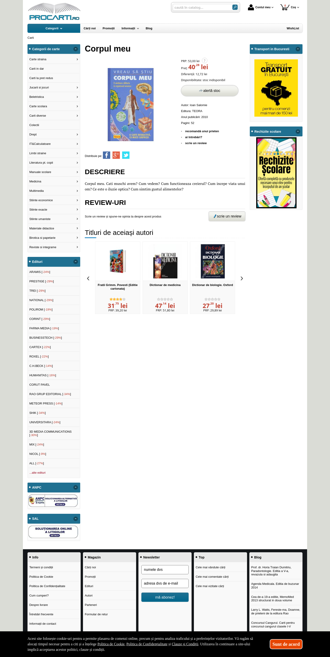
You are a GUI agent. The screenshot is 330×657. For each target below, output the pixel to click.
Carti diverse (37, 115)
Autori (89, 595)
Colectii (34, 125)
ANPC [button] (36, 487)
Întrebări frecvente (41, 614)
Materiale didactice (41, 228)
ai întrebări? (193, 137)
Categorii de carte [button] (46, 49)
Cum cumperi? (39, 595)
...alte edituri (37, 472)
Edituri (89, 586)
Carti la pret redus (41, 78)
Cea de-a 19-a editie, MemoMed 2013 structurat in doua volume (272, 598)
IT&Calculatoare (40, 144)
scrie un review (196, 143)
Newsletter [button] (151, 557)
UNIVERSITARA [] (44, 422)
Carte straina (37, 59)
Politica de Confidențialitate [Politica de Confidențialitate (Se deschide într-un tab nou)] (147, 644)
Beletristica (36, 97)
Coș (288, 7)
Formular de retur (96, 614)
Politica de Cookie (41, 576)
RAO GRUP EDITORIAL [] (50, 394)
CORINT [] (39, 319)
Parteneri (91, 605)
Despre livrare (38, 605)
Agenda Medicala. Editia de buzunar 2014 (275, 585)
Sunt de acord (286, 644)
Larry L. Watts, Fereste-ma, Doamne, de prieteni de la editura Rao (275, 611)
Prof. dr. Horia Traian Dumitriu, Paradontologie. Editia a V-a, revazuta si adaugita (271, 571)
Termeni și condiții (41, 567)
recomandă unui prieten (202, 131)
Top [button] (201, 557)
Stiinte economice (41, 200)
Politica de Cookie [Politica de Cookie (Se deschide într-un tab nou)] (110, 644)
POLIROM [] (40, 309)
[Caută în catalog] (235, 7)
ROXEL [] (39, 356)
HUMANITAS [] (42, 375)
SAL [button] (35, 518)
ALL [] (36, 463)
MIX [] (36, 444)
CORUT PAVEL (39, 384)
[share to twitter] (125, 155)
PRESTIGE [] (41, 281)
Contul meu (259, 7)
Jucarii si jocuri (39, 87)
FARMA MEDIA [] (44, 328)
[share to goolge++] (116, 155)
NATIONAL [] (41, 300)
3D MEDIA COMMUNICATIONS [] (50, 433)
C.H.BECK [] (41, 366)
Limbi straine (37, 153)
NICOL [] (37, 454)
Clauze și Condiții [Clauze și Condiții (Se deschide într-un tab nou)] (185, 644)
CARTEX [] (40, 347)
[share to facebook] (106, 155)
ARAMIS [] (39, 272)
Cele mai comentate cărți (212, 576)
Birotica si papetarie (42, 237)
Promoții (90, 576)
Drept (33, 134)
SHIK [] (37, 413)
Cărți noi (90, 567)
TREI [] (37, 290)
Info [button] (35, 557)
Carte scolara (38, 106)
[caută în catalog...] (200, 7)
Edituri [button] (37, 262)
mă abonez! (165, 597)
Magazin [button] (94, 557)
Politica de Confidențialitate (47, 586)
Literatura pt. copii (41, 162)
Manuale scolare (40, 172)
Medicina (35, 181)
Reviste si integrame (42, 247)
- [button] (75, 49)
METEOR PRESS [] (46, 403)
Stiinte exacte (38, 209)
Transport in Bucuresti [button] (271, 49)
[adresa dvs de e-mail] (165, 583)
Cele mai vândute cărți (210, 567)
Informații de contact (42, 623)
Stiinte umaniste (40, 219)
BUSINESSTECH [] (45, 337)
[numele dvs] (165, 569)
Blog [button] (257, 557)
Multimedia (36, 190)
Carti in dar (36, 68)
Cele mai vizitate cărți (210, 586)
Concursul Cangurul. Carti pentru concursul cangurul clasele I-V (273, 624)
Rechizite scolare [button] (267, 131)
